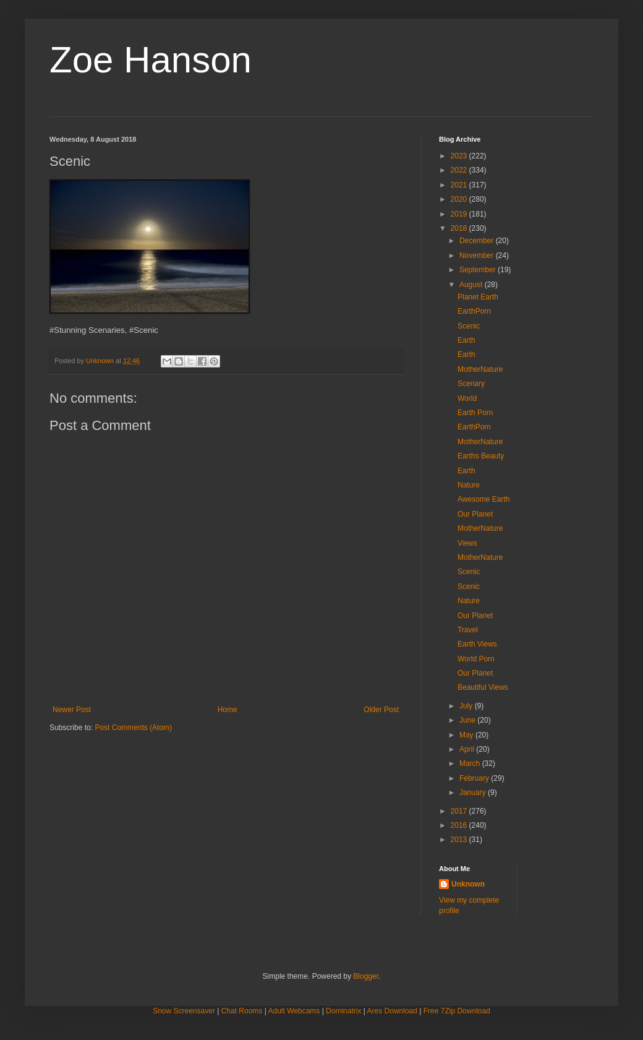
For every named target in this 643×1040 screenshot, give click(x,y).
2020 (460, 199)
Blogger (365, 976)
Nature (469, 485)
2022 (460, 170)
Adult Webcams (294, 1011)
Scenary (471, 383)
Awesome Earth (484, 499)
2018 (460, 228)
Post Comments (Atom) (133, 727)
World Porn (476, 659)
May (467, 735)
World (467, 398)
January (473, 792)
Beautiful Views (483, 687)
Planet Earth (478, 297)
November (477, 255)
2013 (460, 839)
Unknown (468, 884)
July (467, 706)
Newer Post (72, 709)
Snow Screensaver (184, 1011)
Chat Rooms (242, 1011)
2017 (460, 811)
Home (227, 709)
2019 (460, 214)
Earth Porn (475, 412)
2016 (460, 825)
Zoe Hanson (150, 59)
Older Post (381, 709)
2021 (460, 185)
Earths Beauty (481, 456)
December (477, 240)
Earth (466, 340)
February (475, 778)
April (467, 749)
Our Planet (475, 514)
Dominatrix (343, 1011)
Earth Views (477, 644)
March (470, 763)
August (472, 284)
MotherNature (480, 369)
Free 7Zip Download (457, 1011)
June (468, 720)
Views (467, 543)
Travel (468, 629)
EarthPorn (474, 311)
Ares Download (392, 1011)
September (478, 269)
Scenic (469, 326)
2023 (460, 156)
